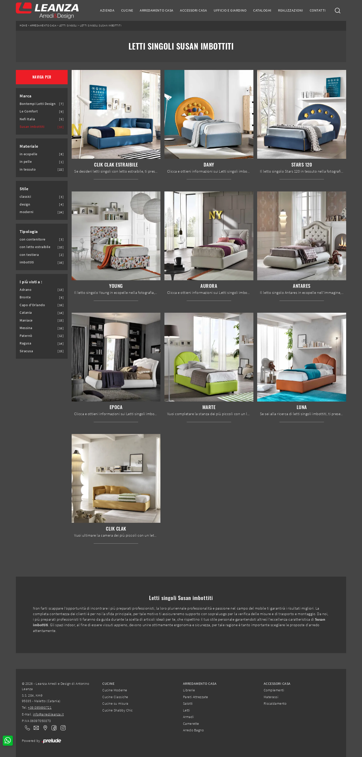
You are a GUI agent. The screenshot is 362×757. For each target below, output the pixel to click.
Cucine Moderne (114, 690)
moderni (26, 212)
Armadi (188, 716)
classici (25, 196)
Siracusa (26, 351)
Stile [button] (24, 188)
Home (23, 25)
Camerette (191, 723)
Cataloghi (262, 10)
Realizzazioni (290, 10)
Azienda (107, 10)
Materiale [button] (29, 146)
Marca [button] (26, 96)
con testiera (29, 255)
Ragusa (25, 343)
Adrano (25, 290)
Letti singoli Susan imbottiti (100, 25)
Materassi (271, 697)
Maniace (26, 320)
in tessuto (28, 169)
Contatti (318, 10)
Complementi (274, 690)
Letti (186, 710)
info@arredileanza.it (48, 714)
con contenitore (33, 239)
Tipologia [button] (29, 231)
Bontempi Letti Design (38, 104)
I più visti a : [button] (31, 282)
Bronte (25, 297)
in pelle (26, 162)
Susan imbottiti (32, 127)
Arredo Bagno (193, 730)
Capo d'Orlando (32, 305)
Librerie (189, 690)
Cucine (127, 10)
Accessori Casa (193, 10)
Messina (26, 328)
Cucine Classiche (115, 697)
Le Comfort (29, 111)
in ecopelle (28, 154)
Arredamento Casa (156, 10)
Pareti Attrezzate (195, 697)
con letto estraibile (35, 247)
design (25, 204)
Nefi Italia (27, 119)
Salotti (188, 703)
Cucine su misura (115, 703)
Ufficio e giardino (230, 10)
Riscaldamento (275, 703)
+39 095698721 (40, 707)
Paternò (26, 336)
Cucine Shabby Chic (117, 710)
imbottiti (27, 262)
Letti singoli (68, 25)
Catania (26, 312)
